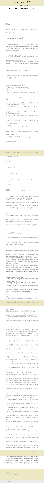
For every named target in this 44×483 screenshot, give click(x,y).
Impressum (8, 472)
